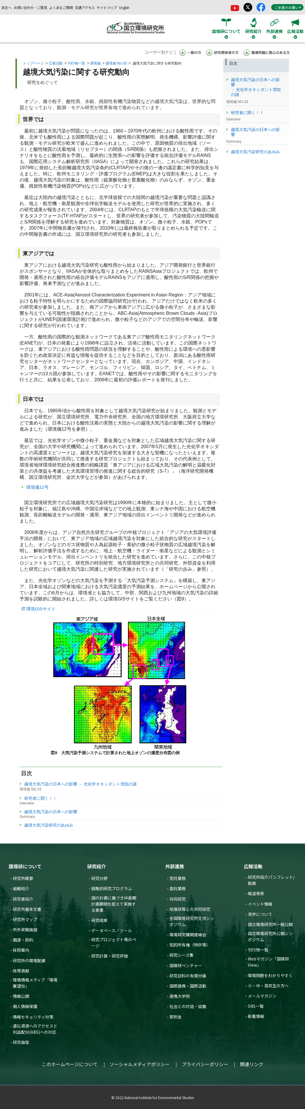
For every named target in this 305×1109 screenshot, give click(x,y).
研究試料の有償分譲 (187, 976)
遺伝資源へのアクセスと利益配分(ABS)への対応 (35, 1029)
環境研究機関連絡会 (187, 934)
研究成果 (99, 920)
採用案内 (21, 950)
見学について (260, 914)
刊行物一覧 (76, 63)
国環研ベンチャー (185, 965)
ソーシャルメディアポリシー (139, 1064)
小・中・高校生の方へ (268, 986)
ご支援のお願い (287, 7)
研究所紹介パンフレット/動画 (271, 880)
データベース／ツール (111, 930)
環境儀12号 (37, 487)
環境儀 (95, 63)
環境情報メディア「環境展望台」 (35, 983)
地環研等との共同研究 (189, 909)
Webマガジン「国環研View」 (268, 962)
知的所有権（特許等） (189, 945)
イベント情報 (260, 904)
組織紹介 (21, 888)
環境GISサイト (41, 608)
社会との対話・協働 (187, 1006)
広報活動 (56, 63)
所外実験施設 (25, 929)
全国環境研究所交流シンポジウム (191, 921)
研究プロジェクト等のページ (113, 943)
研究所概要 (23, 878)
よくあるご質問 (61, 7)
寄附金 (175, 1017)
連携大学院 (179, 996)
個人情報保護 (25, 1006)
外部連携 (174, 866)
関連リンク (251, 1064)
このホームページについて (70, 1064)
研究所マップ (25, 919)
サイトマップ (107, 7)
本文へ (6, 7)
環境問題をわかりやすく (270, 975)
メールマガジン (262, 996)
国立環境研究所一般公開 (270, 924)
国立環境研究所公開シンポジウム (270, 936)
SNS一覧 (256, 1006)
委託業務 (177, 888)
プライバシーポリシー (205, 1064)
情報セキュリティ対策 (33, 1017)
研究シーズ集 (181, 955)
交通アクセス (84, 7)
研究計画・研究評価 (109, 956)
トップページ (33, 63)
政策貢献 (21, 971)
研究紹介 (96, 866)
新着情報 (256, 1016)
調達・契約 (23, 940)
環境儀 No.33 (116, 63)
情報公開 (21, 996)
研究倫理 (21, 1042)
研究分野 (99, 878)
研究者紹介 (23, 899)
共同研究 (177, 899)
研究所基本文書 (27, 909)
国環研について (25, 866)
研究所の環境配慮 (29, 960)
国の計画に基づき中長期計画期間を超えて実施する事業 (113, 904)
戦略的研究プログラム (111, 888)
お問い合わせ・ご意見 (30, 7)
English (124, 7)
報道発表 (256, 893)
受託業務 (177, 878)
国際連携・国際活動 (187, 986)
